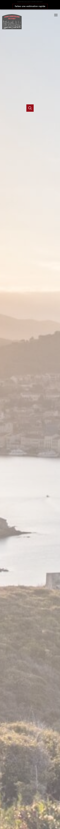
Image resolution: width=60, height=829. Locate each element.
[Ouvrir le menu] (57, 15)
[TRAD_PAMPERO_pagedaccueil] (12, 28)
